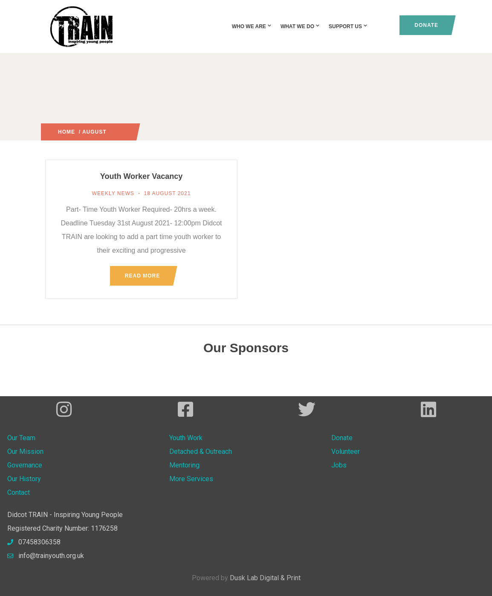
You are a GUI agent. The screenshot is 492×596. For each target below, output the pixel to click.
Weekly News (113, 193)
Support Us (348, 26)
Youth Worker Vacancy (141, 176)
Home (66, 132)
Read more (142, 276)
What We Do (300, 26)
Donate (426, 25)
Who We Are (252, 26)
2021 (113, 132)
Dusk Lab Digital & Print (265, 578)
